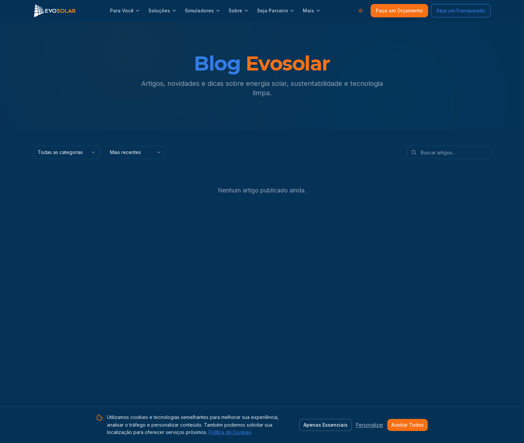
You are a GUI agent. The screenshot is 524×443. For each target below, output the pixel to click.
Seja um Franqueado (460, 10)
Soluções (162, 10)
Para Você (125, 10)
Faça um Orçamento (399, 10)
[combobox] (66, 152)
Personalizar (369, 425)
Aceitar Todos (407, 425)
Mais (312, 10)
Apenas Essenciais (325, 425)
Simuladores (203, 10)
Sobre (239, 10)
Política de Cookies (230, 432)
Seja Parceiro (276, 10)
